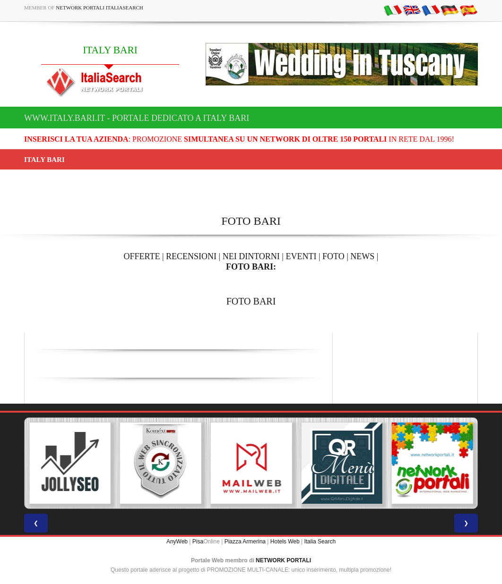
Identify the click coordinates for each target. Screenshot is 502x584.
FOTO (333, 256)
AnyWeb (177, 541)
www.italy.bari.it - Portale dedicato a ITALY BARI (136, 118)
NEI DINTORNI (251, 256)
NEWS (362, 256)
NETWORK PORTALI (283, 560)
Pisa (197, 541)
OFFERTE (142, 256)
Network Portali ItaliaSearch (99, 7)
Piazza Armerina (245, 541)
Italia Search (320, 541)
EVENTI (301, 256)
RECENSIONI (191, 256)
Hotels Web (285, 541)
